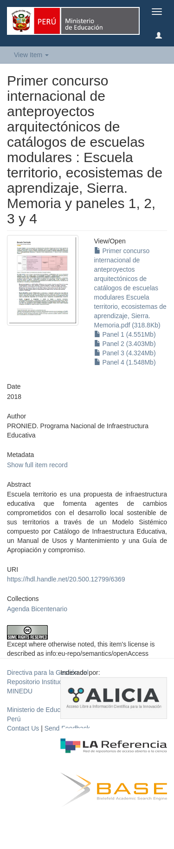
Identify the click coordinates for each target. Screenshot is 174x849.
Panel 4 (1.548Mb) (125, 362)
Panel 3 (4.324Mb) (125, 353)
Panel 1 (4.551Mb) (125, 334)
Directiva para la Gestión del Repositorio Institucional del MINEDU (48, 682)
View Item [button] (31, 55)
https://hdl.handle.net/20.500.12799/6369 (66, 579)
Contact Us (23, 728)
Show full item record (37, 465)
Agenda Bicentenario (37, 609)
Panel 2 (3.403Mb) (125, 343)
